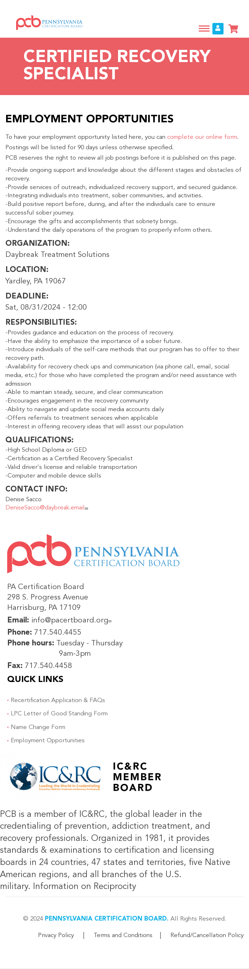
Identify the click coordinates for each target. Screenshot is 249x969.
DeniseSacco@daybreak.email (47, 508)
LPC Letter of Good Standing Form (59, 714)
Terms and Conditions (123, 935)
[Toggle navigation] (204, 28)
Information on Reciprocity (83, 887)
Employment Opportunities (48, 741)
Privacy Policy (56, 935)
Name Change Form (38, 727)
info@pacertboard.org (72, 620)
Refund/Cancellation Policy (207, 935)
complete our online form (202, 137)
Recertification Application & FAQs (58, 700)
